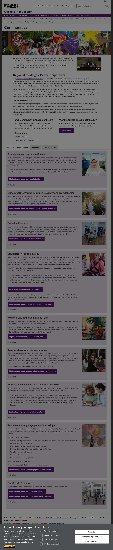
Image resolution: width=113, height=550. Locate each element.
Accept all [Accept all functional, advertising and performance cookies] (92, 532)
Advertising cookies (50, 539)
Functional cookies (49, 535)
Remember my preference (91, 537)
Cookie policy (9, 546)
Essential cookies (49, 531)
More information (92, 541)
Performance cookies (50, 544)
